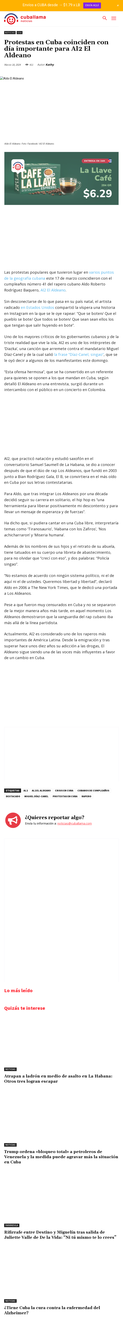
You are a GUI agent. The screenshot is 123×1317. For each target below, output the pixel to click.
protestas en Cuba (65, 796)
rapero (86, 796)
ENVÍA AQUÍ (92, 5)
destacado (13, 796)
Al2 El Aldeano (53, 290)
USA (19, 32)
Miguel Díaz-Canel (36, 796)
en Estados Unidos (37, 307)
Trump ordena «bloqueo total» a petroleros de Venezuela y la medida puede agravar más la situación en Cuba (61, 1157)
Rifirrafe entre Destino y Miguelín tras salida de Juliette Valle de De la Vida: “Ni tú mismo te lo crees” (60, 1235)
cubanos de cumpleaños (93, 790)
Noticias (10, 32)
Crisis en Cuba (64, 790)
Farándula (11, 1225)
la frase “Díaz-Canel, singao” (79, 354)
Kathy (50, 64)
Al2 (26, 790)
